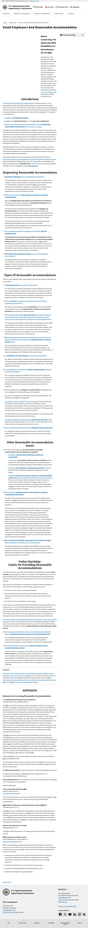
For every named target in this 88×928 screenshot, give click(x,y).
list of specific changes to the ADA (48, 92)
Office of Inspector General (65, 923)
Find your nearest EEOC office (67, 906)
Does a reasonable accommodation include (29, 428)
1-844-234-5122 (7, 912)
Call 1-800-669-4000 (64, 893)
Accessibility (51, 923)
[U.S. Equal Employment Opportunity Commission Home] (19, 7)
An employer (26, 468)
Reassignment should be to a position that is (26, 420)
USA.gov (79, 923)
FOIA (8, 923)
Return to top (7, 882)
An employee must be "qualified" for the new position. (21, 401)
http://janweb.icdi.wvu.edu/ (12, 793)
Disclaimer (37, 923)
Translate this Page (69, 35)
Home (5, 22)
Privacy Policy (22, 923)
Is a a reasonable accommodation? (26, 356)
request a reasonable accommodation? (25, 177)
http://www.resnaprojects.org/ (13, 841)
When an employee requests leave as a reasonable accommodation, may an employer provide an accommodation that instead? (28, 340)
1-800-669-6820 (7, 910)
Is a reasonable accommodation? (21, 285)
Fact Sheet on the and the (26, 682)
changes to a (16, 118)
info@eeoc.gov (62, 902)
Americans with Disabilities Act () (16, 103)
